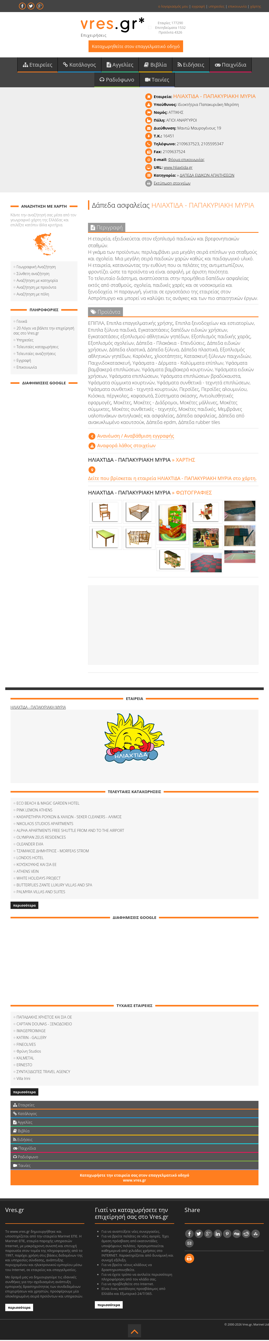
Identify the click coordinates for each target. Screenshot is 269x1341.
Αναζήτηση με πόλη (33, 295)
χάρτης (255, 6)
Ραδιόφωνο (117, 80)
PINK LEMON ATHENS (34, 811)
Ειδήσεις (191, 65)
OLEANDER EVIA (30, 845)
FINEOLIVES (26, 1045)
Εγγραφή (24, 361)
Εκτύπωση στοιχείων (172, 184)
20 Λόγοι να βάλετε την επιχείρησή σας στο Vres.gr (43, 332)
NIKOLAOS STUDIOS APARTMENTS (45, 824)
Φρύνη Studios (29, 1052)
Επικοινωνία (27, 368)
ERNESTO (24, 1065)
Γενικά (22, 322)
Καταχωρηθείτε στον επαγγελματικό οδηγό (135, 47)
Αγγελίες (120, 65)
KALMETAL (25, 1059)
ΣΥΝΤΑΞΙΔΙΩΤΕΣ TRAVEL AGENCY (43, 1072)
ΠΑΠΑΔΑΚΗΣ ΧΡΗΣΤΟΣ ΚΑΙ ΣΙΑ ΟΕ (44, 1018)
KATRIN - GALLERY (31, 1038)
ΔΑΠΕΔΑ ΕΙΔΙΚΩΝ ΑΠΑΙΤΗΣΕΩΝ (207, 176)
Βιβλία (155, 65)
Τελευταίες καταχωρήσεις (38, 347)
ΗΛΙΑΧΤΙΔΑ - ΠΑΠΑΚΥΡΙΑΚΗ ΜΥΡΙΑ (38, 708)
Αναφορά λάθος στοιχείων (126, 446)
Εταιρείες (37, 65)
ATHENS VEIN (28, 872)
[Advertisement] (173, 626)
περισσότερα (24, 906)
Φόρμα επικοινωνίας (186, 160)
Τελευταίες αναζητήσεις (36, 354)
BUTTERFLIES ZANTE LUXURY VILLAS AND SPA (54, 886)
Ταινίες (157, 80)
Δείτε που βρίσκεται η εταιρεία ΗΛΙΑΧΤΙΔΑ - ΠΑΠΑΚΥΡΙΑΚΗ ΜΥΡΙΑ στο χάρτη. (172, 479)
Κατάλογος (79, 65)
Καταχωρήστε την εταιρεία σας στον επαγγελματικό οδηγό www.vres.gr (134, 1179)
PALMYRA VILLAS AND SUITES (41, 892)
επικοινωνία (237, 6)
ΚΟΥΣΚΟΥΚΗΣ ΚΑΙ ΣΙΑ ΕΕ (36, 865)
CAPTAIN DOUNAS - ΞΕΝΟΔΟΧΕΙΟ (44, 1024)
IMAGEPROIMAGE (31, 1031)
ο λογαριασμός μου (173, 6)
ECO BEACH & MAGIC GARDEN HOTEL (48, 804)
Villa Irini (23, 1079)
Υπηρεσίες (25, 340)
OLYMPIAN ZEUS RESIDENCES (41, 838)
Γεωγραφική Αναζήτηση (36, 267)
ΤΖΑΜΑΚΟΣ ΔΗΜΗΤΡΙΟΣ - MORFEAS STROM (53, 851)
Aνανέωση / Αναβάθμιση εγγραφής (135, 437)
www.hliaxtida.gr (178, 168)
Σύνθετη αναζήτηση (33, 274)
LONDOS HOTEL (30, 858)
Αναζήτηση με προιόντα (36, 288)
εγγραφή (198, 6)
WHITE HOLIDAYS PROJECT (39, 879)
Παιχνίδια (230, 65)
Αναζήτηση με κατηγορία (37, 281)
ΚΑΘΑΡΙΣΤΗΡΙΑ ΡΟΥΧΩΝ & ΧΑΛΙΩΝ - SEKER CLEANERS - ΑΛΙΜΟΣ (69, 817)
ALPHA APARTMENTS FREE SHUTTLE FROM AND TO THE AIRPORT (70, 831)
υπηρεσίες (217, 6)
